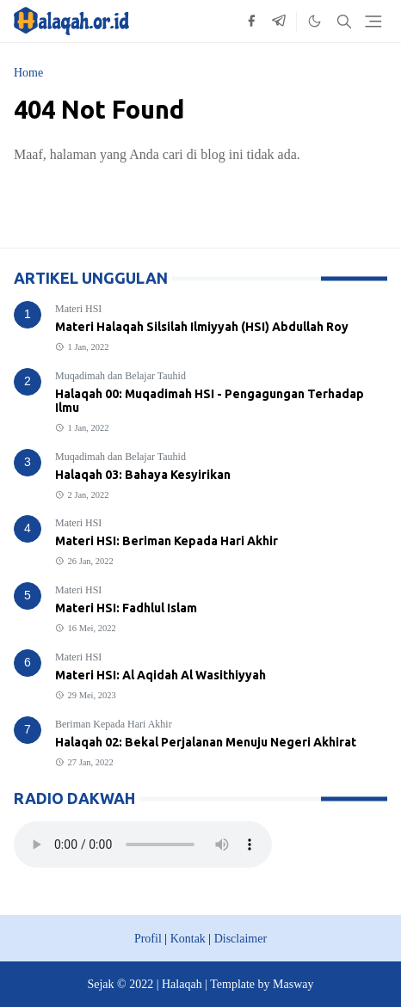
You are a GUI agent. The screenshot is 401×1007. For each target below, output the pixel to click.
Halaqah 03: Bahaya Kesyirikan (143, 475)
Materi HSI (78, 309)
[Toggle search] (344, 21)
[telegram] (279, 21)
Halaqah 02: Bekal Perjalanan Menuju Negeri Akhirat (205, 742)
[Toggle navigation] (373, 21)
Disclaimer (240, 938)
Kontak (188, 938)
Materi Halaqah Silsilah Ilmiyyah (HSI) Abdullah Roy (202, 327)
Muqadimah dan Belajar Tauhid (120, 376)
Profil (148, 938)
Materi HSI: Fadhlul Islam (126, 608)
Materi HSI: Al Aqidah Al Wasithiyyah (160, 675)
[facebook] (251, 21)
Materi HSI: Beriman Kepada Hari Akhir (166, 541)
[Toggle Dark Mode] (314, 21)
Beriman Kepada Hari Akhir (113, 724)
